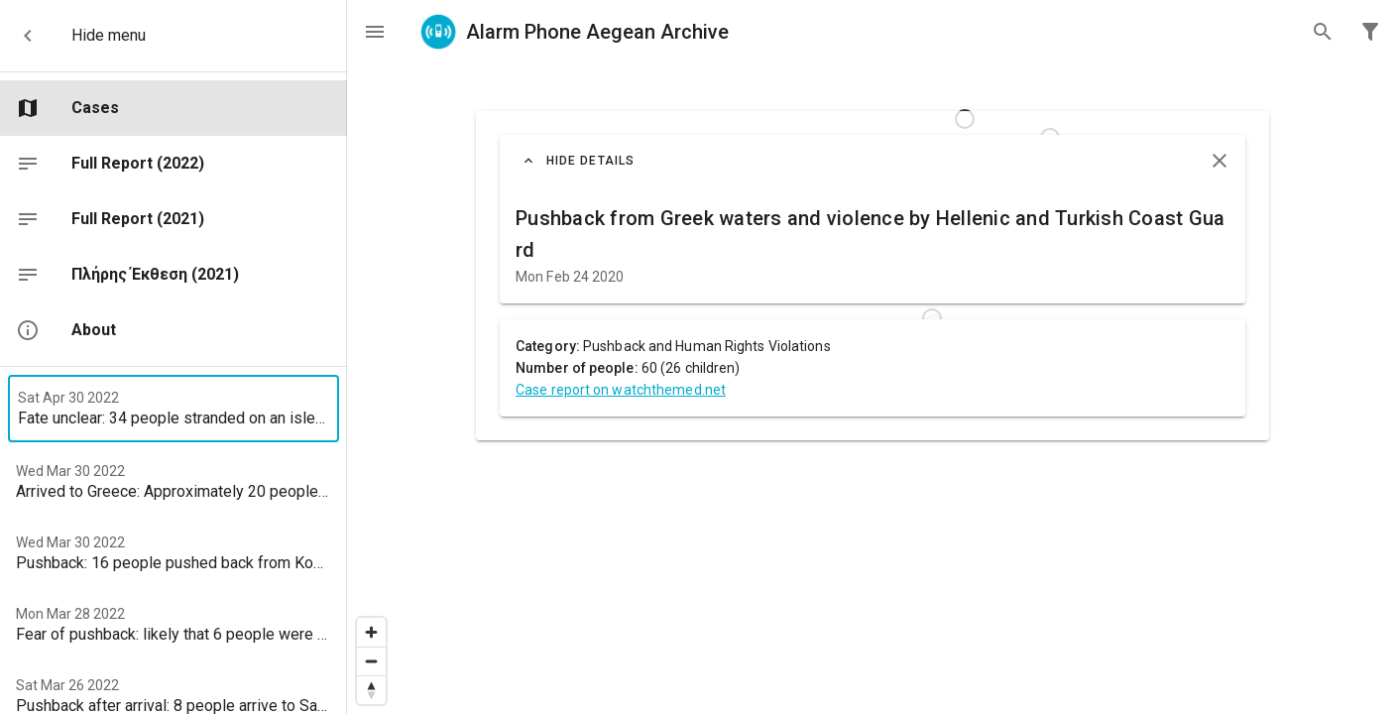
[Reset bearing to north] (371, 689)
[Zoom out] (371, 661)
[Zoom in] (371, 632)
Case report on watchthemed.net (621, 390)
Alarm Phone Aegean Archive (573, 32)
